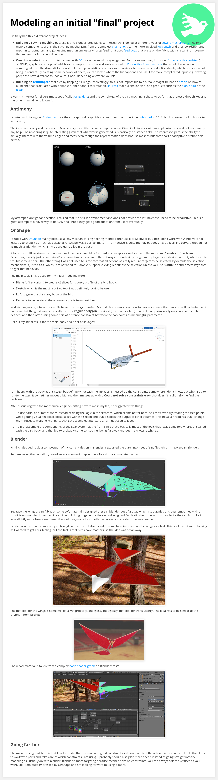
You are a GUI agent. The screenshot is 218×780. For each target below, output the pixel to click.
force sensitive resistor (183, 60)
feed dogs (130, 50)
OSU (82, 60)
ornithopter (41, 82)
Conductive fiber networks (144, 64)
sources (112, 86)
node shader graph (82, 666)
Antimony (49, 117)
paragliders (80, 96)
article (183, 82)
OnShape (35, 239)
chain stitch (119, 46)
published (145, 117)
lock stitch (164, 46)
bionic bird (189, 86)
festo (19, 90)
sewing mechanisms (175, 43)
